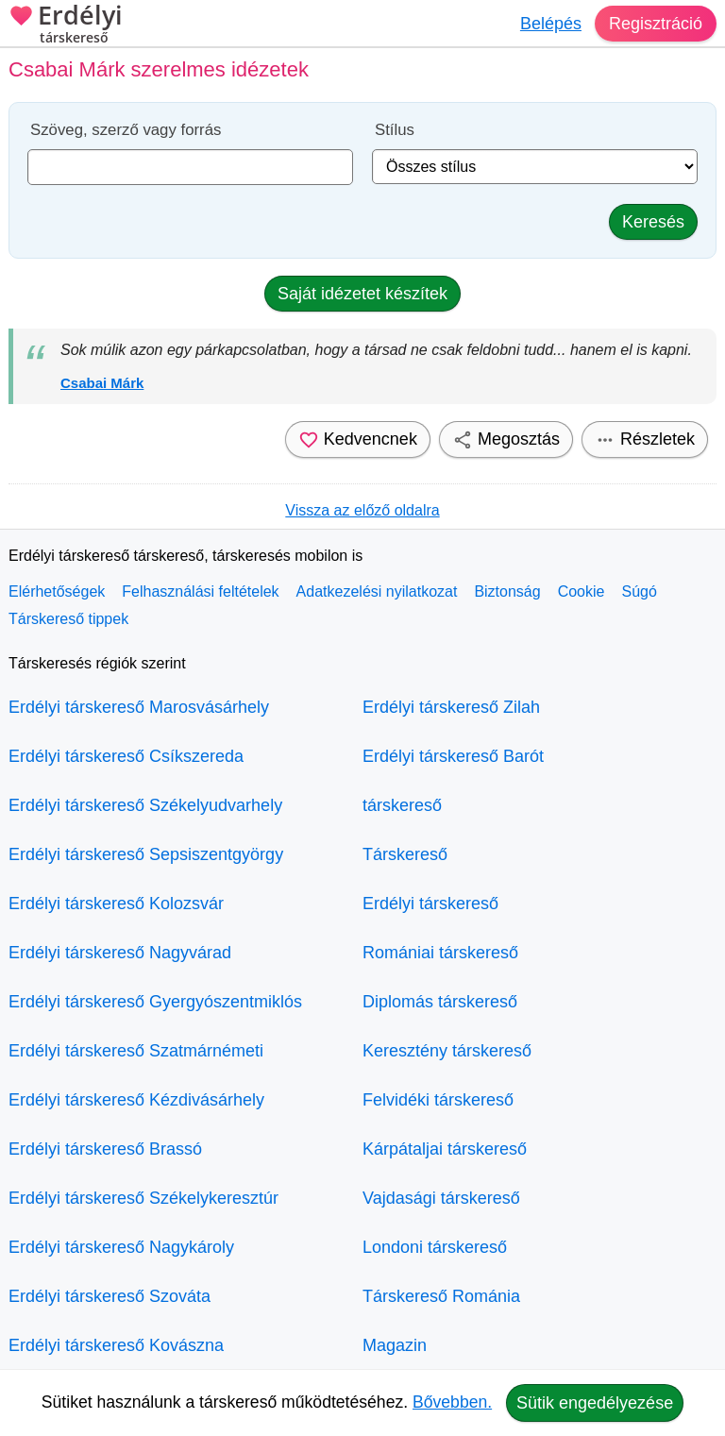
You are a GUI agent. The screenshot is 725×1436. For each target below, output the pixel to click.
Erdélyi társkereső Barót (453, 756)
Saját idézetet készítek (362, 293)
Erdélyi (65, 26)
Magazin (394, 1345)
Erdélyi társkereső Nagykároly (121, 1247)
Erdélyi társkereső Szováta (109, 1296)
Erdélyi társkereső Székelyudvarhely (145, 805)
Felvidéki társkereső (438, 1099)
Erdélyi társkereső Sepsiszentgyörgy (145, 854)
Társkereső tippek (68, 619)
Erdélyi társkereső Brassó (105, 1149)
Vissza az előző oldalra (362, 510)
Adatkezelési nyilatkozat (377, 591)
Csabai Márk (101, 383)
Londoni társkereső (434, 1247)
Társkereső (404, 854)
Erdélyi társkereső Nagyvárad (119, 952)
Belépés (551, 23)
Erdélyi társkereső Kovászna (116, 1345)
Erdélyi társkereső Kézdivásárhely (136, 1099)
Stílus (394, 130)
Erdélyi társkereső (430, 903)
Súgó (638, 591)
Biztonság (507, 591)
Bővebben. (452, 1402)
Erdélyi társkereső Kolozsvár (116, 903)
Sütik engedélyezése (594, 1403)
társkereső (402, 805)
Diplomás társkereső (439, 1001)
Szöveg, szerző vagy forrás (125, 130)
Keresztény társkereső (446, 1050)
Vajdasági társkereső (441, 1198)
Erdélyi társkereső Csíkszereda (126, 756)
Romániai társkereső (440, 952)
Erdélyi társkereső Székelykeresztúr (143, 1198)
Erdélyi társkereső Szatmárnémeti (135, 1050)
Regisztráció (655, 23)
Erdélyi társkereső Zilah (451, 707)
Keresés (653, 221)
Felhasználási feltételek (200, 591)
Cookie (581, 591)
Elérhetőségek (56, 591)
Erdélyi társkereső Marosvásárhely (138, 707)
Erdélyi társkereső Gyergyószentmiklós (155, 1001)
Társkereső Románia (441, 1296)
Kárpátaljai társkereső (444, 1149)
